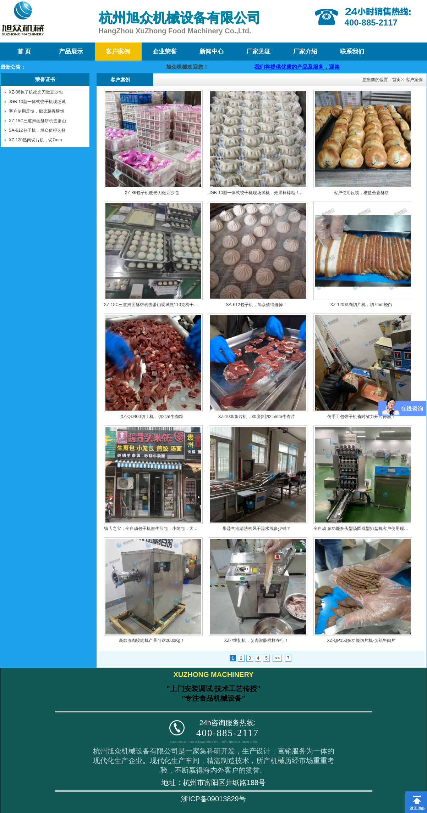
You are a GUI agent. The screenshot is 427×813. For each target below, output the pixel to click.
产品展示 (71, 51)
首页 (396, 79)
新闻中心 (211, 51)
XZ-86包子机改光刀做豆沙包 (36, 92)
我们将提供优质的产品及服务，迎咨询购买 (330, 67)
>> (277, 658)
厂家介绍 (305, 51)
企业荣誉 (165, 51)
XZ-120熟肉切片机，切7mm (35, 139)
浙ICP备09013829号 (213, 799)
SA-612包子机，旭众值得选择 (37, 130)
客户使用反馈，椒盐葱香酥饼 (36, 111)
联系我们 (352, 51)
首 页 (24, 51)
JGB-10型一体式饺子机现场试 (37, 101)
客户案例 (118, 51)
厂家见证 (258, 51)
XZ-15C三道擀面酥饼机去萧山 (37, 120)
